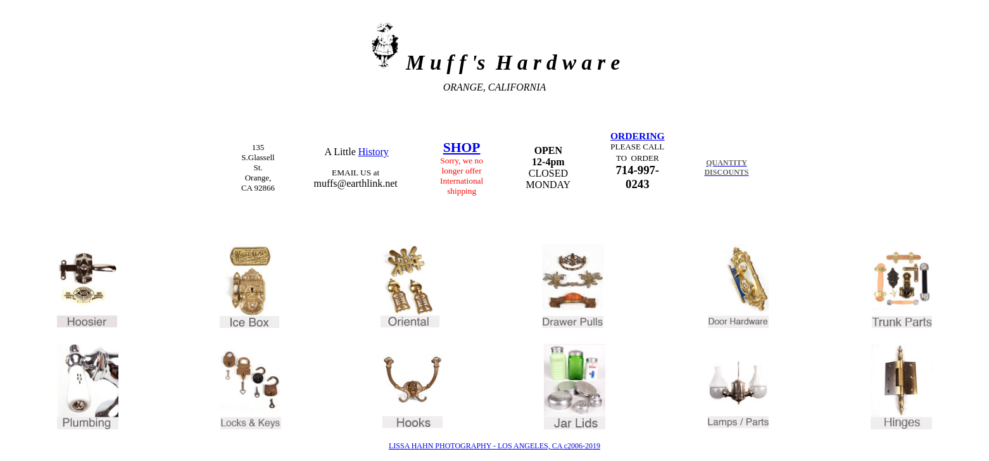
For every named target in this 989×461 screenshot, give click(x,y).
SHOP (462, 147)
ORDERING (637, 135)
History (373, 151)
